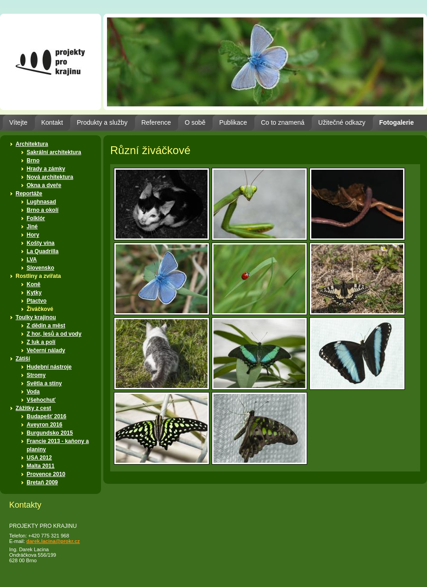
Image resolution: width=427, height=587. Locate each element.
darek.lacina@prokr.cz (53, 541)
